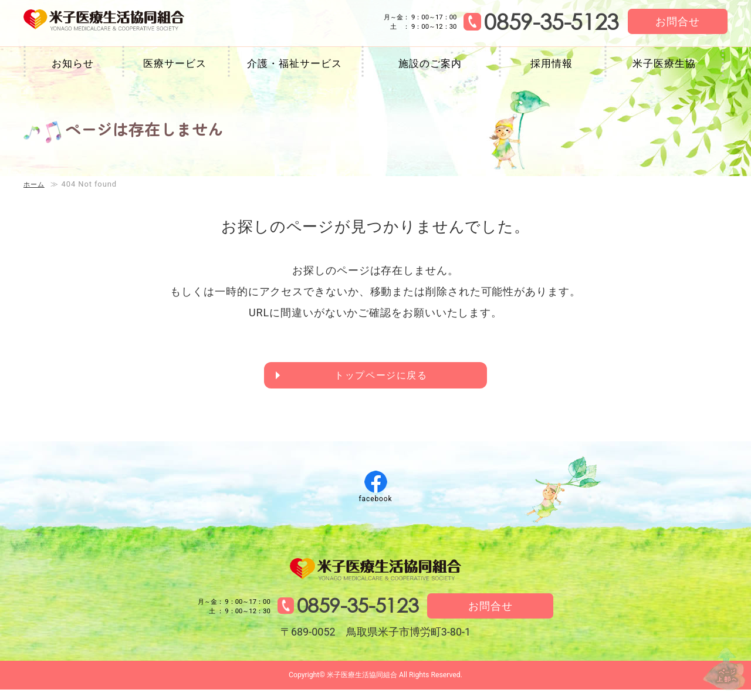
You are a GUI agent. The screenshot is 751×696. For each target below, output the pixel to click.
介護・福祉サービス (294, 63)
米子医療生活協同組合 (121, 22)
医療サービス (174, 63)
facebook (375, 502)
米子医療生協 (663, 63)
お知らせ (73, 63)
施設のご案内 (429, 63)
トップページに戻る (382, 377)
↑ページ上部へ (715, 660)
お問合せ (677, 21)
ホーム (35, 184)
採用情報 (551, 63)
